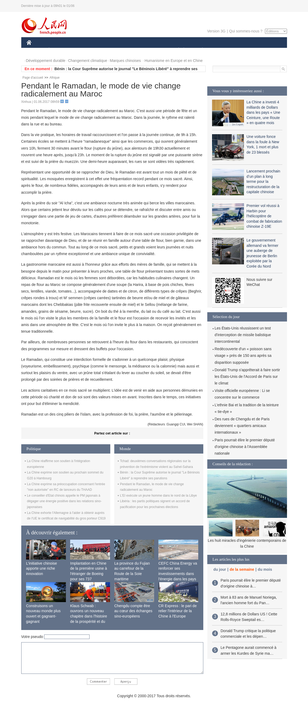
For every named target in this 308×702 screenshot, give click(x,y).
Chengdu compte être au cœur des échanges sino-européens (133, 611)
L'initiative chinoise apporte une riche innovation (41, 568)
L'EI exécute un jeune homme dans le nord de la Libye (158, 495)
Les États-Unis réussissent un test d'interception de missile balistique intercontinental (243, 335)
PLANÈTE (199, 50)
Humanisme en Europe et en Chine (174, 60)
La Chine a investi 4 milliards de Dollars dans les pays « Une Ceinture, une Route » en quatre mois (263, 112)
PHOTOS (268, 50)
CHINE (35, 50)
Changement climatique (87, 60)
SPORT (220, 50)
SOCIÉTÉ (176, 50)
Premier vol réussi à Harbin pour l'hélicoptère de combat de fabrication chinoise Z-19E (264, 216)
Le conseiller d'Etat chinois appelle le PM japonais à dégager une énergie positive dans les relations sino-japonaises (64, 501)
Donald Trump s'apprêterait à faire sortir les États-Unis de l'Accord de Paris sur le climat (247, 376)
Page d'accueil (33, 77)
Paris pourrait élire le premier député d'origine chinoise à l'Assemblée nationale (245, 446)
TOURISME (244, 50)
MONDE (83, 50)
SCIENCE (129, 50)
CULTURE (152, 50)
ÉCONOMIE (58, 50)
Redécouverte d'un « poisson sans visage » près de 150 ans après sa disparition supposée (243, 355)
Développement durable (46, 60)
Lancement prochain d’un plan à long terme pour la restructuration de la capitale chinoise (263, 181)
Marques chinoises (125, 60)
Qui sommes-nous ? (245, 31)
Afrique (54, 77)
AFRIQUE (105, 50)
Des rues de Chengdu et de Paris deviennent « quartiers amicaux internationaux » (242, 425)
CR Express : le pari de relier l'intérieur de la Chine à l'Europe (177, 611)
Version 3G (216, 31)
